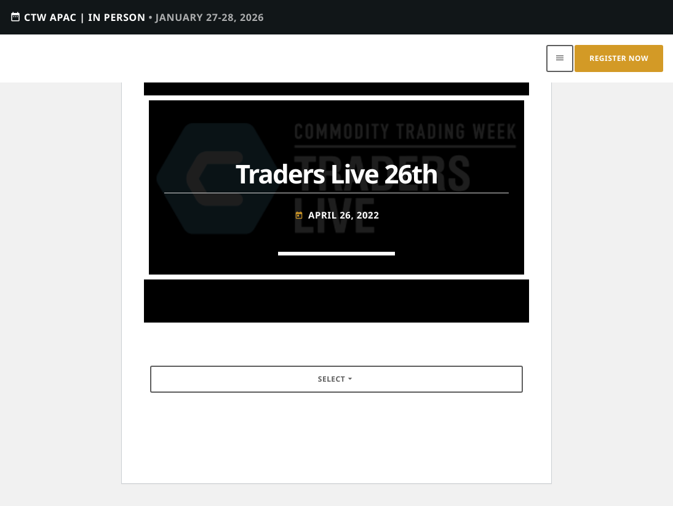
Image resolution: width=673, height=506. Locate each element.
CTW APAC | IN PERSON (137, 17)
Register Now (618, 58)
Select (336, 379)
